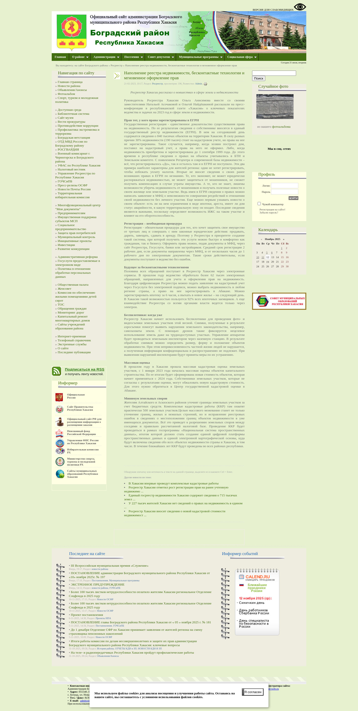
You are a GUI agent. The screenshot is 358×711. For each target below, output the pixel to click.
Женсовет (64, 288)
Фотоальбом (66, 94)
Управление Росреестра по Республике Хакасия (75, 175)
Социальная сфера (242, 57)
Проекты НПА (103, 618)
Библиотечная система (73, 114)
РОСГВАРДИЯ (68, 149)
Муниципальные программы (201, 57)
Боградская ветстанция (74, 137)
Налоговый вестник (71, 169)
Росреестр (116, 65)
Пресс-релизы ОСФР (72, 185)
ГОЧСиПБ (65, 181)
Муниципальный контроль (76, 237)
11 (263, 257)
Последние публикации (74, 352)
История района (105, 648)
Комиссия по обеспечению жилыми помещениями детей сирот (75, 296)
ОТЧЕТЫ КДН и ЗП (126, 648)
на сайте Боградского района (91, 65)
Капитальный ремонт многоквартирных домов (72, 318)
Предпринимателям (71, 213)
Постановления (100, 580)
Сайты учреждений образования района (70, 326)
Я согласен (253, 692)
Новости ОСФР (105, 599)
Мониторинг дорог (71, 312)
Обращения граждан (72, 308)
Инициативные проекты (74, 241)
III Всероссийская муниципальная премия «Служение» (109, 565)
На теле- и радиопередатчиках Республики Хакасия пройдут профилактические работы (132, 652)
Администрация (106, 57)
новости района (100, 569)
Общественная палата (73, 284)
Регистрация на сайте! (272, 209)
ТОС (61, 304)
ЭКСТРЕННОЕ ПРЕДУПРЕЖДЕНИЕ (98, 584)
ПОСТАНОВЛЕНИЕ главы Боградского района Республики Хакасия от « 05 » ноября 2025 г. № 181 (141, 622)
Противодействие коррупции (78, 125)
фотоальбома (281, 126)
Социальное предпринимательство (70, 227)
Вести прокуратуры (71, 121)
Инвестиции (66, 245)
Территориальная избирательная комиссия (72, 195)
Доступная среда (69, 110)
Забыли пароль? (269, 212)
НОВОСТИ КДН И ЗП (150, 648)
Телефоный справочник (74, 340)
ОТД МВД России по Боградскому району (71, 143)
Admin (198, 83)
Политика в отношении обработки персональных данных (73, 272)
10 (257, 257)
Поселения (133, 57)
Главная (60, 57)
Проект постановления (87, 615)
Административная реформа (78, 257)
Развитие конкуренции (74, 249)
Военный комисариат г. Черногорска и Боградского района (74, 157)
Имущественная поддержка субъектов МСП (75, 219)
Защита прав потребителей (76, 233)
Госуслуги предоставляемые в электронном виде (77, 263)
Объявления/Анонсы (72, 90)
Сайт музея (66, 117)
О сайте (63, 348)
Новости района (69, 86)
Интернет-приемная (72, 336)
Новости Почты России (74, 189)
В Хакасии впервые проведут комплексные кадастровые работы (174, 483)
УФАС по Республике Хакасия (79, 165)
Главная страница (70, 82)
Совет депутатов (161, 57)
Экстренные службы (72, 344)
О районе (80, 57)
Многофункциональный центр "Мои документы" (77, 207)
